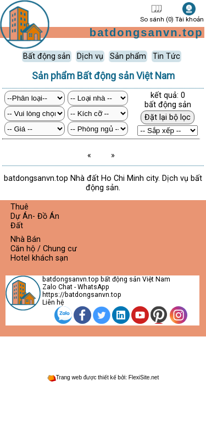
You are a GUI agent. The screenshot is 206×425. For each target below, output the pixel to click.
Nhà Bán (25, 239)
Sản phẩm (128, 56)
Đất (16, 225)
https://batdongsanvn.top (81, 295)
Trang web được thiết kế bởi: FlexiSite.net (103, 377)
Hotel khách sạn (39, 258)
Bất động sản (46, 56)
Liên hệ (53, 302)
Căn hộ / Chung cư (43, 248)
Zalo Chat (57, 287)
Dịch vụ (90, 56)
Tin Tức (166, 56)
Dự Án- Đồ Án (34, 216)
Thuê (19, 207)
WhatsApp (93, 287)
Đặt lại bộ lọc (167, 117)
